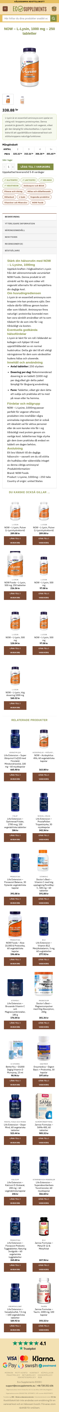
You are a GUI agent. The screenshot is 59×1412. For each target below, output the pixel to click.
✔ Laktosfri (28, 180)
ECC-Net (53, 1397)
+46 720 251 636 (45, 1385)
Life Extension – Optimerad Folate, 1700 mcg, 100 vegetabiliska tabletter (15, 823)
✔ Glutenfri (10, 180)
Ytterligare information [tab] (20, 223)
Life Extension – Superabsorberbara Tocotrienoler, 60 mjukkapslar (43, 1186)
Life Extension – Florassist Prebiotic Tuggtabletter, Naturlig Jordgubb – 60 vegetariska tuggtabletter (15, 1250)
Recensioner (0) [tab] (14, 244)
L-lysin (22, 197)
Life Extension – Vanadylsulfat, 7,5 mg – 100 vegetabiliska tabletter (15, 1313)
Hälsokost (9, 197)
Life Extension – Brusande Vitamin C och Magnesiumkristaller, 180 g (15, 1009)
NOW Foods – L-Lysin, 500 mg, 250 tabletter (15, 584)
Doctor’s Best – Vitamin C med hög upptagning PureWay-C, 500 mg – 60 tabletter (43, 885)
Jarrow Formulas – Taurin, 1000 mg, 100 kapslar (44, 1312)
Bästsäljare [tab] (12, 250)
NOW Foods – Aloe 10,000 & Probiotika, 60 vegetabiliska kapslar (15, 947)
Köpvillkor (47, 1372)
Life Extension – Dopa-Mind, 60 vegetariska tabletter (15, 1127)
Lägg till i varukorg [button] (15, 540)
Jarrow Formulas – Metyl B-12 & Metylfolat (44, 1246)
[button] (5, 8)
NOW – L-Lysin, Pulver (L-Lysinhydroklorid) (15, 529)
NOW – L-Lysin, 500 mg (43, 584)
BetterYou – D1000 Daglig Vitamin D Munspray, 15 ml (15, 1069)
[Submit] (53, 18)
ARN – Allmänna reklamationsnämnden (22, 1397)
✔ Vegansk (46, 180)
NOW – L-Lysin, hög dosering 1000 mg (15, 694)
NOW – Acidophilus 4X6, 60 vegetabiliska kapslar (43, 758)
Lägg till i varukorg (35, 166)
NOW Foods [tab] (11, 237)
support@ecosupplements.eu (20, 1385)
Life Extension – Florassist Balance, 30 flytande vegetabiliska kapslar (15, 883)
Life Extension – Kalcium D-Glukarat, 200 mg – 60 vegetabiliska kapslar (15, 1186)
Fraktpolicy (13, 1375)
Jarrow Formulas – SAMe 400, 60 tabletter (44, 1127)
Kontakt (34, 1372)
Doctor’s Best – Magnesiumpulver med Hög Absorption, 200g (43, 1007)
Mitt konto (21, 1372)
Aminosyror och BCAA (34, 185)
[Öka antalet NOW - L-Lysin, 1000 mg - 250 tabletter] (13, 167)
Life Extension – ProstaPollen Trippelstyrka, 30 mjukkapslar (44, 823)
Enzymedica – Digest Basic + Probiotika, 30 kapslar (43, 1069)
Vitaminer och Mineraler (15, 202)
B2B (40, 1377)
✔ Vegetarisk (11, 185)
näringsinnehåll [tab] (15, 230)
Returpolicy (29, 1375)
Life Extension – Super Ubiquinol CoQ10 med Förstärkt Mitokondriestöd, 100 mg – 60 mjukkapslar (15, 761)
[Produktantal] (8, 167)
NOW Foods (37, 202)
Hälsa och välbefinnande (39, 191)
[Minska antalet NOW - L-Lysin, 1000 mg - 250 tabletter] (4, 167)
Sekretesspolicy (27, 1377)
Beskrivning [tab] (12, 216)
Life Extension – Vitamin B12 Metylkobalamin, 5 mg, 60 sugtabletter (44, 947)
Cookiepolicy (45, 1375)
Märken (9, 1372)
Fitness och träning (13, 191)
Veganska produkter (40, 197)
